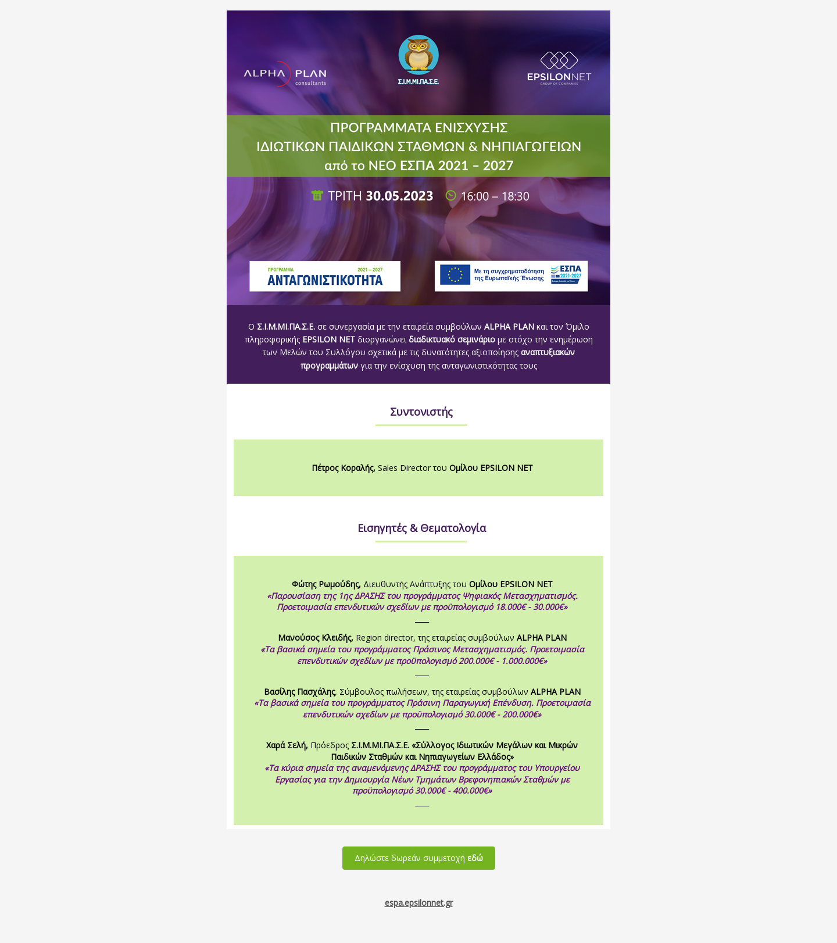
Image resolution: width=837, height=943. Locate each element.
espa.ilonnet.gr (419, 902)
